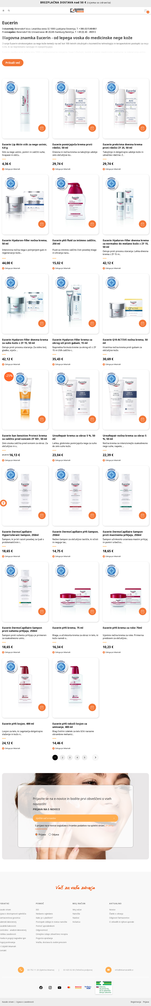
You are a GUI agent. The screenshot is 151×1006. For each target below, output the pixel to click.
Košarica (76, 922)
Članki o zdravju (116, 913)
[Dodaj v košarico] (42, 128)
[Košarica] (145, 10)
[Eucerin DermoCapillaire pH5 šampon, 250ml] (75, 509)
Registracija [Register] (136, 1002)
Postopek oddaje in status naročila (51, 922)
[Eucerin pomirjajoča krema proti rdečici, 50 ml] (75, 122)
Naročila (76, 913)
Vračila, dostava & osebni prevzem (51, 942)
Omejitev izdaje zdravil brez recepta (52, 934)
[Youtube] (59, 988)
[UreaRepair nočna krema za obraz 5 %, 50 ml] (126, 413)
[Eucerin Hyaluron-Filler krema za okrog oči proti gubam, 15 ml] (75, 317)
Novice (112, 909)
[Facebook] (41, 988)
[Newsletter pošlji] (114, 818)
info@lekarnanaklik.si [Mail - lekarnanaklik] (124, 970)
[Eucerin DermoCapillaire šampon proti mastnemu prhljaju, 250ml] (126, 509)
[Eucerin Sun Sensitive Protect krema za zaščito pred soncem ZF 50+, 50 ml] (25, 413)
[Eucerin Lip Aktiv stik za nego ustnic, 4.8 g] (25, 122)
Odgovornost (42, 930)
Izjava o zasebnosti (25, 1002)
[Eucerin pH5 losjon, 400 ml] (25, 701)
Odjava (55, 834)
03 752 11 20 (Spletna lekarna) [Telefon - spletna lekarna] (40, 970)
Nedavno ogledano (44, 913)
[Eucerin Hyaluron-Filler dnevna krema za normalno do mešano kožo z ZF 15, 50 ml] (126, 220)
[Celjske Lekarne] (77, 10)
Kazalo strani (8, 1002)
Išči (37, 909)
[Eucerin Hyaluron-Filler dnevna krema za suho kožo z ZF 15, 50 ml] (25, 317)
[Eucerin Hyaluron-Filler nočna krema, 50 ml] (25, 220)
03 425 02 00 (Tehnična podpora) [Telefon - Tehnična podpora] (77, 970)
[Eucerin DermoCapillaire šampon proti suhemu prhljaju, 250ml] (25, 605)
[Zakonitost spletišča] (103, 987)
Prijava (42, 834)
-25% (9, 375)
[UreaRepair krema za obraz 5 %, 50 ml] (75, 413)
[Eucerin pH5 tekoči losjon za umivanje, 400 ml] (75, 701)
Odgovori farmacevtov (119, 917)
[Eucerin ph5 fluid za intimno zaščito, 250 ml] (75, 220)
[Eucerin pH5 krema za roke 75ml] (126, 605)
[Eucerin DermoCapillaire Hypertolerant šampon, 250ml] (25, 509)
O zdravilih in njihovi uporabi (121, 922)
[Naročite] (75, 818)
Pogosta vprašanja (44, 938)
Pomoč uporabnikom (45, 926)
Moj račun (77, 909)
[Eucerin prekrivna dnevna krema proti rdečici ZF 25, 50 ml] (126, 122)
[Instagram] (50, 988)
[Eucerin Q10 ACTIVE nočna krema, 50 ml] (126, 317)
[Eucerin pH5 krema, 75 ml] (75, 605)
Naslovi (76, 917)
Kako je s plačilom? (44, 917)
